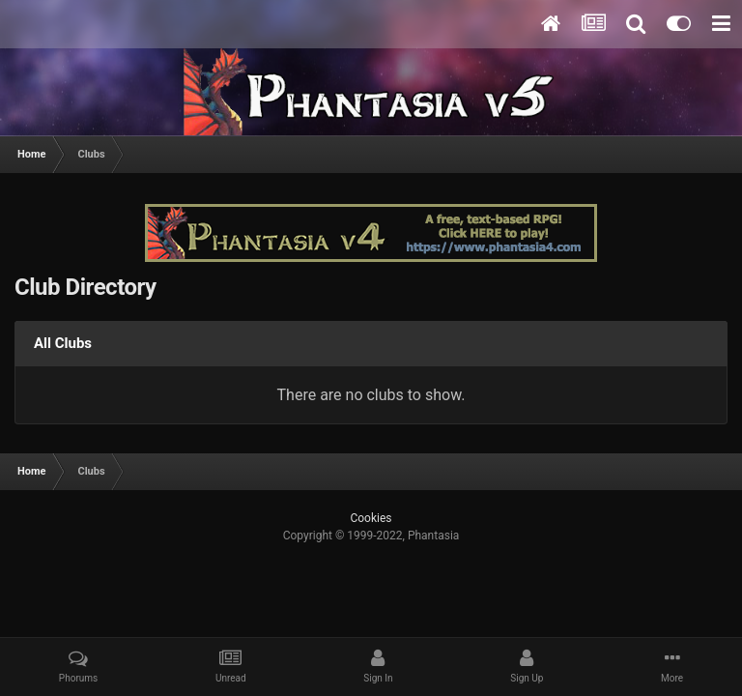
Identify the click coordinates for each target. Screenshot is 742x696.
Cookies (370, 518)
